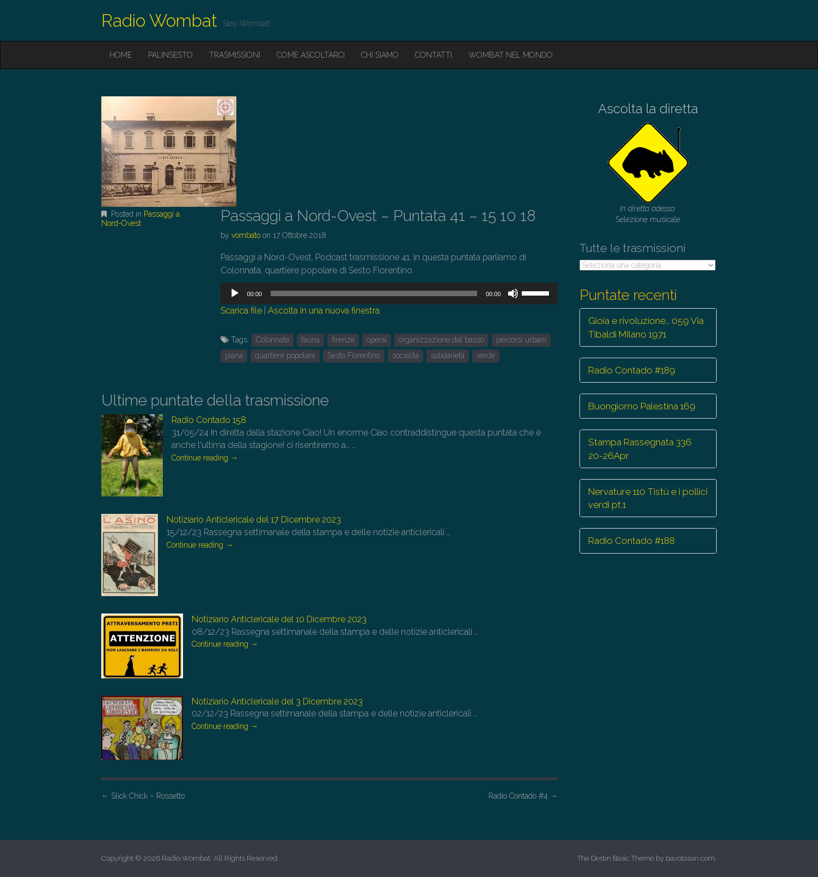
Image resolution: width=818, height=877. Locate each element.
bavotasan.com (690, 858)
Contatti (433, 55)
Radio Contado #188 (631, 540)
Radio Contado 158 (209, 420)
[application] (389, 293)
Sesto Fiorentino (353, 355)
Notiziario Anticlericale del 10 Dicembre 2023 (279, 619)
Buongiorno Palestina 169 (641, 406)
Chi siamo (380, 55)
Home (120, 55)
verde (486, 355)
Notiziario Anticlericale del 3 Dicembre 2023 (277, 701)
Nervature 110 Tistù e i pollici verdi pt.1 (647, 498)
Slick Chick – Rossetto (143, 796)
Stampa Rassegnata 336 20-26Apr (640, 449)
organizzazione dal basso (441, 339)
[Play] (234, 293)
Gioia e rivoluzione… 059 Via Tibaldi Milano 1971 (646, 327)
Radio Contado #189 (631, 370)
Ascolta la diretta (648, 108)
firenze (343, 339)
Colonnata (272, 339)
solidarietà (448, 355)
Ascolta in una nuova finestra (324, 310)
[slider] (374, 293)
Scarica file (241, 310)
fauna (310, 339)
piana (234, 355)
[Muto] (513, 293)
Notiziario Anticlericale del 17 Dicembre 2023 (254, 519)
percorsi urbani (521, 339)
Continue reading (205, 457)
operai (377, 339)
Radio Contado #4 (523, 796)
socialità (405, 355)
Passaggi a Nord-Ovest (140, 219)
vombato (245, 235)
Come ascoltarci (311, 55)
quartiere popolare (285, 355)
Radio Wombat (159, 20)
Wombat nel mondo (510, 55)
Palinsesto (170, 55)
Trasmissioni (234, 55)
